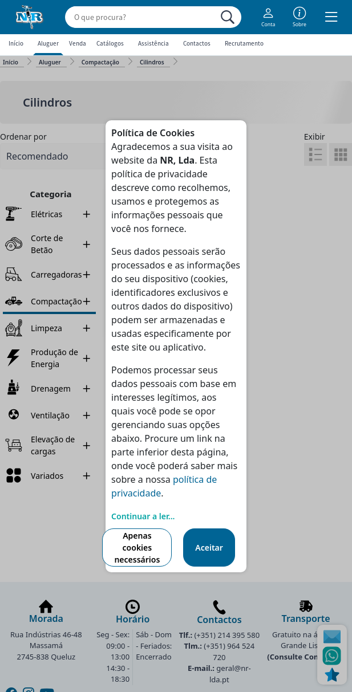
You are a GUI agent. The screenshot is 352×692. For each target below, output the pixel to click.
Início (16, 43)
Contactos (197, 43)
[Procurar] (227, 17)
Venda (77, 43)
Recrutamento (244, 43)
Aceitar (209, 547)
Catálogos (110, 43)
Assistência (153, 43)
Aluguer (48, 43)
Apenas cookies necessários (137, 547)
